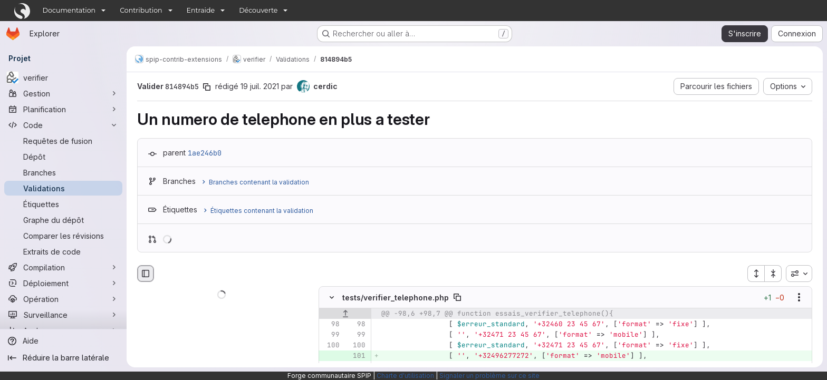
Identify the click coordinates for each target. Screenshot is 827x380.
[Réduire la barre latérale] (63, 357)
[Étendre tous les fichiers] (755, 273)
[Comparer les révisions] (63, 235)
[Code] (63, 125)
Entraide (201, 10)
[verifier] (63, 77)
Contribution (141, 10)
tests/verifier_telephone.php (395, 297)
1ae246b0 (205, 153)
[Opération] (63, 298)
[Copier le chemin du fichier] (457, 297)
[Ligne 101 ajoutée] (357, 356)
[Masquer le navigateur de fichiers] (145, 273)
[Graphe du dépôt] (63, 219)
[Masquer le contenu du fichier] (331, 297)
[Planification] (63, 109)
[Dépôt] (63, 156)
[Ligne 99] (331, 335)
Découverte (258, 10)
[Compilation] (63, 267)
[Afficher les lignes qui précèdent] (345, 314)
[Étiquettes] (63, 204)
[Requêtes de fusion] (63, 140)
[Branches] (63, 172)
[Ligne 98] (331, 324)
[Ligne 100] (331, 345)
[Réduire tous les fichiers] (773, 273)
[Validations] (63, 188)
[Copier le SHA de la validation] (206, 87)
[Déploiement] (63, 283)
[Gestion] (63, 93)
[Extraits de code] (63, 251)
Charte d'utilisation (405, 375)
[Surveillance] (63, 314)
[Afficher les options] (799, 297)
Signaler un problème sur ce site (489, 375)
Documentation (69, 10)
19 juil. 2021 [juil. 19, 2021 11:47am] (260, 86)
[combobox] (799, 273)
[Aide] (63, 341)
